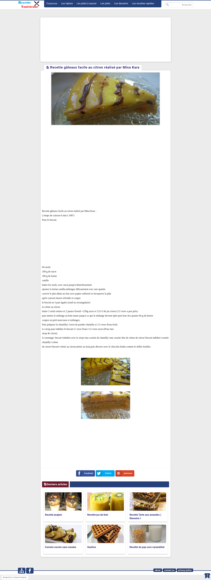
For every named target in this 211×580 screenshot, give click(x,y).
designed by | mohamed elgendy (15, 577)
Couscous (51, 3)
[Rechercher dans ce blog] (178, 4)
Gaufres (91, 547)
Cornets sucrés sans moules (60, 547)
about (157, 570)
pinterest (124, 473)
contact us (169, 570)
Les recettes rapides (143, 3)
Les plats (105, 3)
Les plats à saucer (87, 3)
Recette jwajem (53, 514)
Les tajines (67, 3)
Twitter (104, 473)
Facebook (85, 473)
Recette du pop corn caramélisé (147, 547)
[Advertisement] (105, 39)
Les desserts (121, 3)
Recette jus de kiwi (97, 514)
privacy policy (185, 570)
